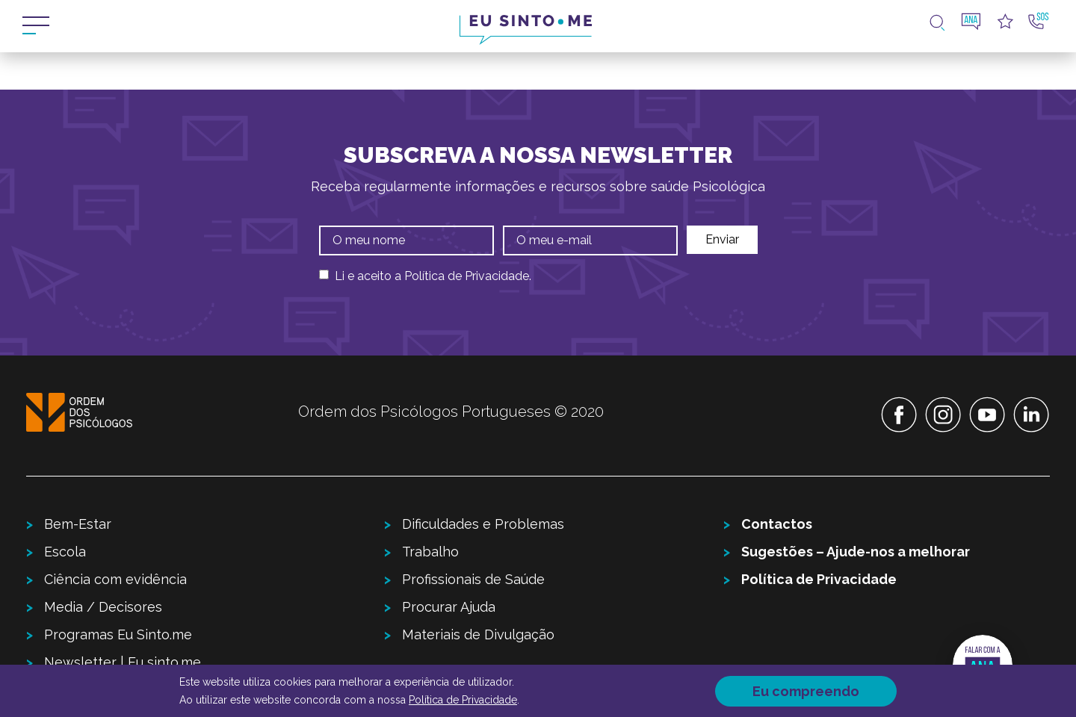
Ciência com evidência (115, 579)
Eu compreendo (805, 691)
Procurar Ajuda (448, 607)
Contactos (776, 524)
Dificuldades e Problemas (483, 524)
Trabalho (430, 551)
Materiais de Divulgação (478, 634)
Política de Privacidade (466, 276)
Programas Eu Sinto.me (118, 634)
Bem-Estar (77, 524)
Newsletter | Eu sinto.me (122, 662)
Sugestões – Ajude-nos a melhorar (855, 551)
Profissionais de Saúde (473, 579)
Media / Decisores (103, 607)
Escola (65, 551)
